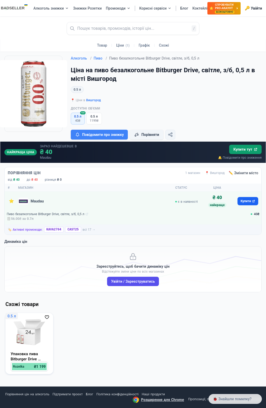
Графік (144, 45)
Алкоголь (81, 58)
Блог (89, 394)
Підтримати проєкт (68, 394)
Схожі (164, 45)
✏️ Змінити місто (243, 173)
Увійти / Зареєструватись (133, 281)
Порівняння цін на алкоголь (27, 394)
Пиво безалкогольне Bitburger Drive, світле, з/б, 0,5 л (45, 214)
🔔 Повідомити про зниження (240, 157)
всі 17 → (89, 229)
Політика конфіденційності (117, 394)
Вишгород (93, 100)
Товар (102, 45)
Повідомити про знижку (99, 134)
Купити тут (245, 149)
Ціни (123, 45)
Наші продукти (153, 394)
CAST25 (73, 229)
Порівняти (146, 134)
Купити (248, 201)
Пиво (100, 58)
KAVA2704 (53, 229)
